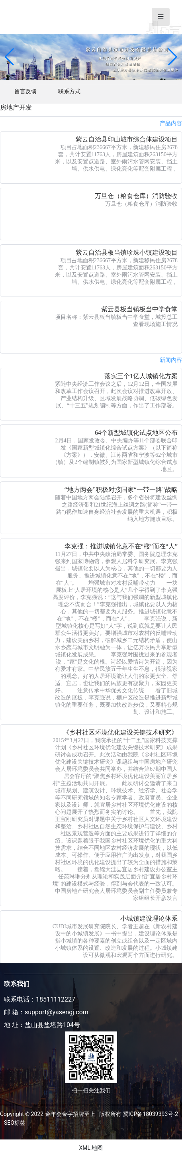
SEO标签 (14, 1123)
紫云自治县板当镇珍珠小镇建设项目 (127, 252)
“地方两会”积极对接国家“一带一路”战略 (121, 489)
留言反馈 (25, 91)
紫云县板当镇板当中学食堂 (139, 309)
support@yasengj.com (56, 1012)
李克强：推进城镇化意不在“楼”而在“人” (121, 546)
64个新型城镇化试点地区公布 (136, 432)
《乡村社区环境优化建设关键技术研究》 (120, 732)
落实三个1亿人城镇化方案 (141, 376)
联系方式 (69, 91)
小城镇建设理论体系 (149, 918)
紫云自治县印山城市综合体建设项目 (127, 139)
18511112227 (55, 999)
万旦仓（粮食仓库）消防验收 (136, 196)
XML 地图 (91, 1148)
